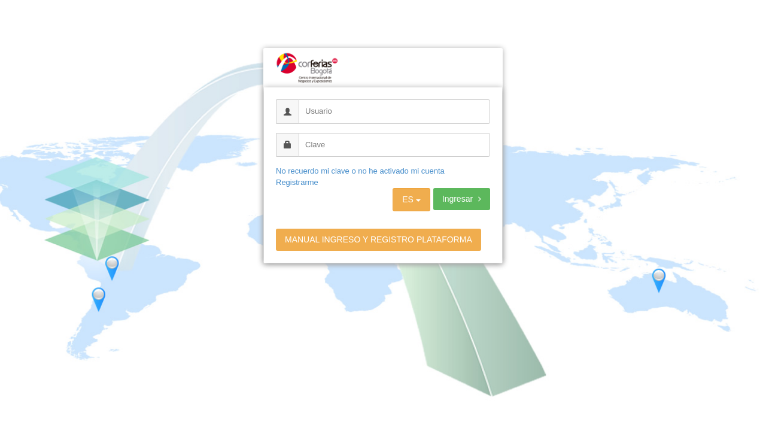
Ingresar (461, 199)
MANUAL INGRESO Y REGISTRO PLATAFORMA (378, 239)
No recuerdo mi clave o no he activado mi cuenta (360, 170)
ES (411, 199)
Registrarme (297, 182)
